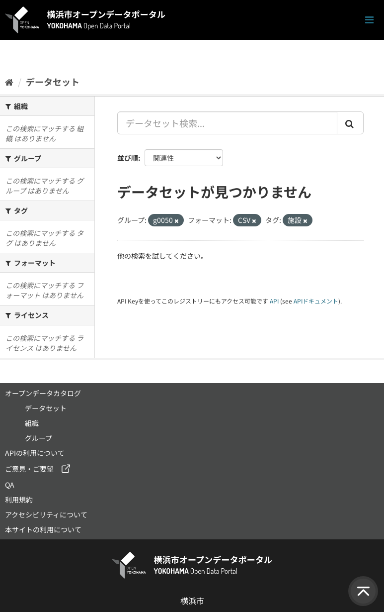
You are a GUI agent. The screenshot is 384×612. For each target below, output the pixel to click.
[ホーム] (9, 81)
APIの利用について (35, 453)
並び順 (127, 158)
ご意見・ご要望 (29, 469)
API (274, 301)
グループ (38, 438)
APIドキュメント (316, 301)
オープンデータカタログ (43, 393)
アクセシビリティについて (46, 514)
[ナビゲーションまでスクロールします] (369, 20)
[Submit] (350, 122)
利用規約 (19, 500)
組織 (32, 423)
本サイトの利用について (43, 529)
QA (9, 485)
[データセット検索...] (227, 122)
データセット (52, 81)
